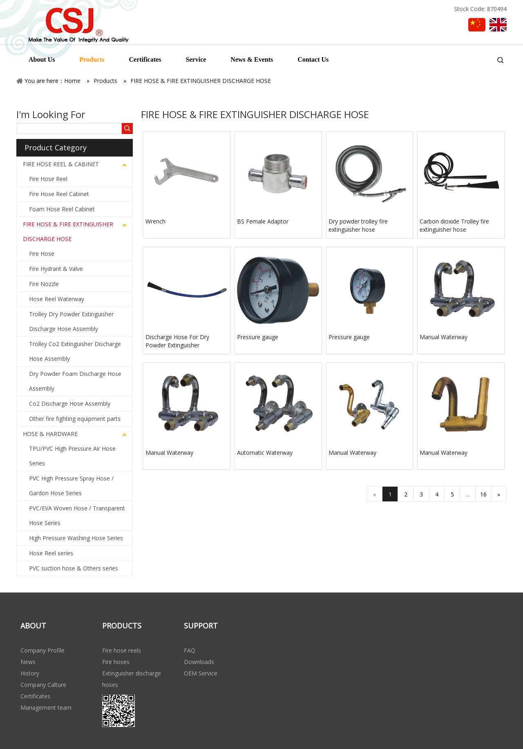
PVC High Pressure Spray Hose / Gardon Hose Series (71, 485)
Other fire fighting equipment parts (75, 419)
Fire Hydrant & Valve (56, 269)
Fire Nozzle (44, 284)
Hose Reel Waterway (56, 299)
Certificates (35, 696)
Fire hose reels (121, 650)
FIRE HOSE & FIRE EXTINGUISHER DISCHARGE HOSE (68, 231)
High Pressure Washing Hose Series (76, 538)
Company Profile (42, 650)
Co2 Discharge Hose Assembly (69, 403)
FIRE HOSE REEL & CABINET (61, 164)
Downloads (199, 662)
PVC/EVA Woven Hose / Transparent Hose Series (77, 515)
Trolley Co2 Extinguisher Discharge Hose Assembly (75, 351)
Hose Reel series (51, 553)
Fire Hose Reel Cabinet (59, 194)
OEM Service (200, 673)
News (28, 662)
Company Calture (43, 685)
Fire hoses (116, 662)
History (29, 673)
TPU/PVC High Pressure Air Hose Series (72, 456)
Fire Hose (41, 253)
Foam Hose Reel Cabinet (62, 209)
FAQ (189, 650)
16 (483, 494)
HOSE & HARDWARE (50, 434)
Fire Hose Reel (48, 179)
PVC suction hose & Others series (73, 568)
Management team (46, 707)
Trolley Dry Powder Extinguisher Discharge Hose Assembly (71, 321)
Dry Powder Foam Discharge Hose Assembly (75, 381)
